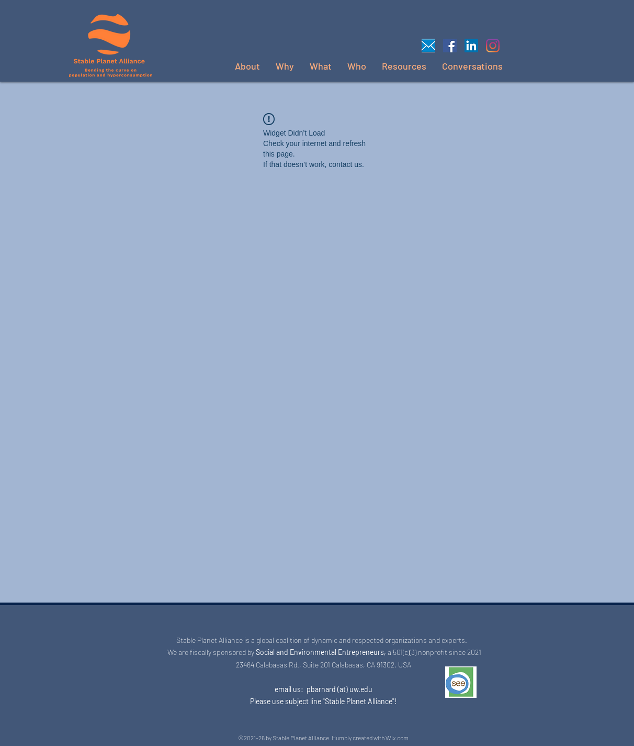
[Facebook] (450, 45)
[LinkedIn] (471, 45)
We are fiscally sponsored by (210, 652)
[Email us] (428, 45)
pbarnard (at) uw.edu (339, 689)
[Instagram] (493, 45)
